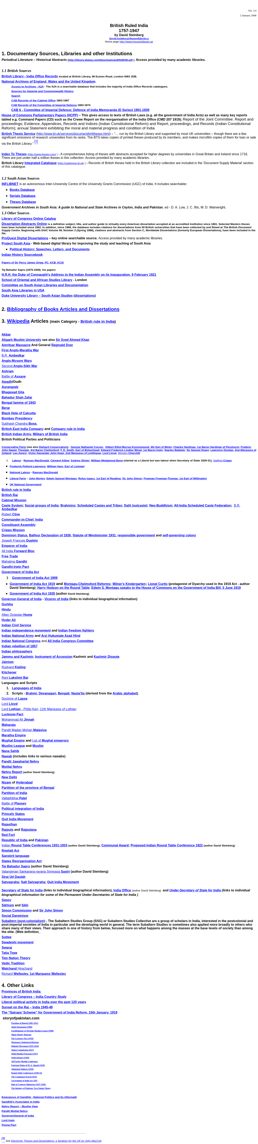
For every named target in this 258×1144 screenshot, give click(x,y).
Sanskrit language (15, 856)
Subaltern (62, 921)
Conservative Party (14, 447)
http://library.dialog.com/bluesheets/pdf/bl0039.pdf (101, 59)
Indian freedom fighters (76, 630)
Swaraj (7, 947)
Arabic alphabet (125, 693)
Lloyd (10, 704)
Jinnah (18, 719)
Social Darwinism (15, 915)
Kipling (14, 667)
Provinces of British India (21, 991)
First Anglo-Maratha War (20, 350)
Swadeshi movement (17, 942)
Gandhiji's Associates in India (21, 1101)
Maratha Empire (14, 735)
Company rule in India (68, 429)
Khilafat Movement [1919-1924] (25, 1046)
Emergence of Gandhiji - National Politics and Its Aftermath (39, 1097)
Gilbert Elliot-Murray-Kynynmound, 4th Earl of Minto (138, 447)
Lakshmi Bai (15, 677)
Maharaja (9, 725)
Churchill (129, 453)
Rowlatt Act (10, 850)
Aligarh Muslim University (21, 339)
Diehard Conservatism (53, 447)
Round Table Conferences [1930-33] (26, 1073)
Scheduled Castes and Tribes (99, 505)
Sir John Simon (132, 478)
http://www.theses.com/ (42, 154)
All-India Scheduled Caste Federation (202, 505)
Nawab (7, 756)
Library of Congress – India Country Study (34, 996)
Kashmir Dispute (106, 656)
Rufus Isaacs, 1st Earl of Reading (99, 478)
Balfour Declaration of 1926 (50, 535)
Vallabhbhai (14, 798)
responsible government (136, 535)
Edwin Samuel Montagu (61, 478)
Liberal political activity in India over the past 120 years (44, 1002)
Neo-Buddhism (160, 505)
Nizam (6, 782)
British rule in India (97, 321)
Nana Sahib (10, 751)
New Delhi (9, 777)
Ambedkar (13, 355)
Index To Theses (14, 154)
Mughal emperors (50, 740)
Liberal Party (18, 478)
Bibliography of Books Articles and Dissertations (63, 309)
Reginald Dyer (62, 345)
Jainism (8, 662)
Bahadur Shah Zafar (17, 397)
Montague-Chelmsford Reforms (25, 1042)
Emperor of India (14, 546)
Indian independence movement (26, 630)
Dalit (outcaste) (135, 505)
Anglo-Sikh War (19, 366)
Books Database (22, 190)
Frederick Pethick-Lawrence (27, 466)
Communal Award (115, 845)
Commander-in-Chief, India (22, 519)
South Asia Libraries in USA (23, 290)
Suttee (6, 937)
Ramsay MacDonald (36, 460)
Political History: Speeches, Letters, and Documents (50, 249)
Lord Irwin (8, 1120)
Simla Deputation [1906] (21, 1027)
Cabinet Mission (14, 500)
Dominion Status (14, 535)
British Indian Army (16, 434)
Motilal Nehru (12, 766)
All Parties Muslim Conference (24, 1061)
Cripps (222, 460)
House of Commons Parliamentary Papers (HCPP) (40, 115)
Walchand (17, 968)
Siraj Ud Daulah (13, 877)
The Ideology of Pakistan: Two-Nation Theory (31, 1088)
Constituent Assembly (18, 525)
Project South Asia (16, 243)
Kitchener (9, 672)
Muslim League (13, 745)
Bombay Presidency (17, 418)
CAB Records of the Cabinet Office (33, 100)
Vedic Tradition (13, 963)
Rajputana (28, 829)
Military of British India (50, 434)
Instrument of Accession (53, 656)
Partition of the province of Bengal (28, 787)
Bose (19, 423)
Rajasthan (9, 824)
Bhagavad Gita (13, 392)
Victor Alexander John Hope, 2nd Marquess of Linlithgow (64, 453)
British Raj (10, 495)
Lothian (39, 709)
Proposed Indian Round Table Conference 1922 (167, 845)
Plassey (14, 803)
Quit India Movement (17, 819)
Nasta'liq (78, 693)
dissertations (85, 295)
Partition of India (14, 793)
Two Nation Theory (16, 958)
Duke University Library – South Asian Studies (37, 295)
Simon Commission (17, 910)
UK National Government (26, 484)
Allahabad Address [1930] (22, 1069)
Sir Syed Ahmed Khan (72, 339)
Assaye (14, 376)
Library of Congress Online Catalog (29, 218)
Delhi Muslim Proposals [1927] (24, 1054)
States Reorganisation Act (22, 861)
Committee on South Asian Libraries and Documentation (45, 285)
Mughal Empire (13, 740)
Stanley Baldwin (174, 450)
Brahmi (31, 693)
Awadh (7, 381)
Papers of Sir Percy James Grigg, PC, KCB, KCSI (33, 262)
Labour (16, 460)
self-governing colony (179, 535)
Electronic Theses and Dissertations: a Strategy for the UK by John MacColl (56, 1140)
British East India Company (23, 429)
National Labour (20, 472)
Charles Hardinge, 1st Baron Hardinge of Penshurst (206, 447)
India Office (122, 890)
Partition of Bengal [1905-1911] (24, 1023)
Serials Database (22, 196)
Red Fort (8, 835)
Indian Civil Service (16, 625)
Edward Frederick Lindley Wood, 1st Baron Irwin (132, 450)
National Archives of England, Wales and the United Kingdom (49, 81)
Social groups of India (41, 505)
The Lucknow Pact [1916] (22, 1038)
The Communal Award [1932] (24, 1077)
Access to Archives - (27, 86)
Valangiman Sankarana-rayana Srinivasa (36, 871)
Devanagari (47, 693)
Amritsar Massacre (16, 345)
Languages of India (26, 688)
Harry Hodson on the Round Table (63, 587)
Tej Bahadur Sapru (16, 866)
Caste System (12, 505)
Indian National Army (18, 635)
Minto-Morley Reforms (21, 1035)
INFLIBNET (10, 184)
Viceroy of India (56, 599)
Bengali (64, 693)
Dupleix (20, 540)
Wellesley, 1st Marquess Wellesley (34, 973)
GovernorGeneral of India (18, 1115)
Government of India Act (20, 572)
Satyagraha (10, 882)
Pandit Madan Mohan (24, 730)
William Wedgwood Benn (107, 460)
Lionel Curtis (158, 584)
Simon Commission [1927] (22, 1050)
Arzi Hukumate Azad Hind (60, 635)
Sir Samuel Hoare (197, 450)
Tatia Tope (9, 953)
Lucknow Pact (12, 714)
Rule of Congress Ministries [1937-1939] (28, 1084)
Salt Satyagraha (33, 882)
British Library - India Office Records (30, 76)
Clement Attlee (59, 460)
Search (15, 95)
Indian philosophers (17, 651)
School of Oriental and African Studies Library (37, 280)
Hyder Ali (9, 620)
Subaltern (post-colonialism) (23, 921)
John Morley (37, 478)
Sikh (25, 905)
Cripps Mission (13, 530)
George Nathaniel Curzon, (87, 447)
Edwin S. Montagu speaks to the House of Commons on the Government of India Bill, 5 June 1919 (166, 587)
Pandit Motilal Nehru (15, 1111)
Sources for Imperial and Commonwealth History (42, 91)
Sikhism (8, 905)
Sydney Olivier (80, 460)
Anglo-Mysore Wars (17, 360)
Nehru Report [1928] (20, 1058)
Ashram (8, 371)
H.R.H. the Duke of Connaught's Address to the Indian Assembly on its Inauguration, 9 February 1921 (79, 274)
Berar (6, 408)
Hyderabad (24, 782)
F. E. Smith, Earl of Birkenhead (79, 450)
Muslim (38, 745)
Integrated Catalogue (41, 163)
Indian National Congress (21, 641)
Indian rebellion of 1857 (19, 646)
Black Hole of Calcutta (19, 413)
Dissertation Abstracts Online (24, 224)
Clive (11, 514)
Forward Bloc (18, 551)
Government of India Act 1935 (32, 593)
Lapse (14, 698)
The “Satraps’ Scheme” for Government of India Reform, (59, 1012)
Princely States (13, 814)
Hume (17, 614)
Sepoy (6, 900)
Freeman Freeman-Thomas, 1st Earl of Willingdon (175, 478)
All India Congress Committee (71, 641)
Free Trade (10, 556)
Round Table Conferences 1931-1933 (34, 845)
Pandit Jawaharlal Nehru (20, 761)
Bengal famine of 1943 (19, 402)
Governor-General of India (22, 599)
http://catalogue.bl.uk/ (71, 163)
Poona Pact (9, 1124)
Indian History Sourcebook (22, 254)
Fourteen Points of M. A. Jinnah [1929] (28, 1065)
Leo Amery (20, 453)
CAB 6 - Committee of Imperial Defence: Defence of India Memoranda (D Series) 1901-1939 (80, 110)
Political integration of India (23, 808)
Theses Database (23, 202)
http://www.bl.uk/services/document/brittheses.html (73, 133)
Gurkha (7, 604)
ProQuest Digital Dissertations (25, 238)
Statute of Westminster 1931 (94, 535)
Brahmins (67, 505)
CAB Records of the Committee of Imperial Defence (44, 105)
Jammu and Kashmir (17, 656)
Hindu (6, 609)
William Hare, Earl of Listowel (65, 466)
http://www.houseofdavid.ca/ (136, 41)
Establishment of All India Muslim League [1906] (32, 1031)
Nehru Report (12, 772)
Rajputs (8, 829)
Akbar (6, 334)
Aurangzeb (10, 387)
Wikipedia (18, 321)
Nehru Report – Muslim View (20, 1106)
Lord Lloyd (109, 453)
